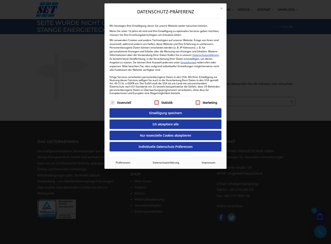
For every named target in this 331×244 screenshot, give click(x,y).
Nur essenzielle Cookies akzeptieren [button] (165, 135)
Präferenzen (123, 162)
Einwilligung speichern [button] (165, 113)
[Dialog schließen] (221, 8)
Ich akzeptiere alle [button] (166, 124)
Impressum (208, 162)
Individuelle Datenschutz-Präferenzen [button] (166, 147)
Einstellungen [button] (188, 62)
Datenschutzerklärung (205, 55)
